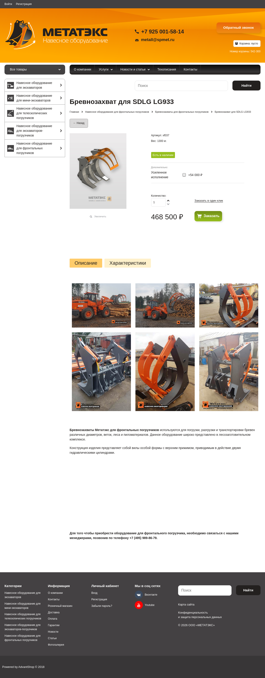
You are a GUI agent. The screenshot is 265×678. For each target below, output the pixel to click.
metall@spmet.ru (157, 39)
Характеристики (127, 263)
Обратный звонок (238, 27)
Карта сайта (186, 604)
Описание (86, 263)
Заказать (211, 216)
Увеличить (100, 216)
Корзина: (248, 43)
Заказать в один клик (208, 200)
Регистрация (24, 4)
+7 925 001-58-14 (162, 32)
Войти (8, 4)
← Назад (78, 123)
